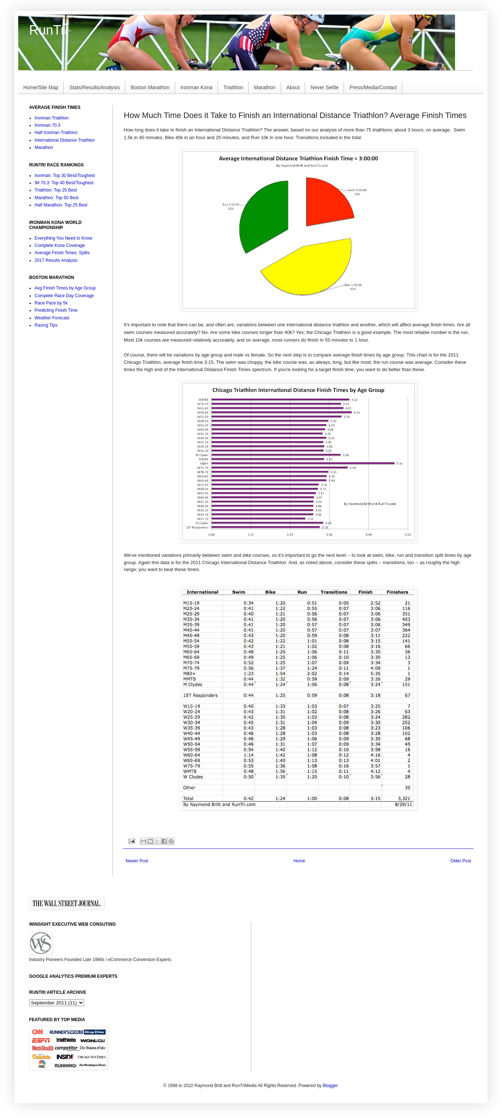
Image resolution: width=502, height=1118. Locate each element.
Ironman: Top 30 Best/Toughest (65, 175)
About (293, 87)
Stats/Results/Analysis (94, 87)
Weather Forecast (52, 317)
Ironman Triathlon (51, 118)
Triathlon (233, 87)
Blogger (330, 1085)
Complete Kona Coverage (60, 245)
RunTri (48, 30)
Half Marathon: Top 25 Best (61, 205)
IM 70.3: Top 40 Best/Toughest (64, 182)
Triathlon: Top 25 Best (56, 190)
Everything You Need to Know (63, 238)
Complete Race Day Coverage (64, 295)
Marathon (265, 87)
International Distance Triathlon (65, 140)
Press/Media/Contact (373, 87)
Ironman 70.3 (47, 125)
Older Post (460, 860)
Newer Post (137, 860)
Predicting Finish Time (56, 310)
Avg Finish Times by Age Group (65, 288)
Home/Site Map (40, 87)
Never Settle (325, 87)
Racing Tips (46, 325)
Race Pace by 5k (51, 303)
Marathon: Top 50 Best (57, 197)
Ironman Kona (197, 87)
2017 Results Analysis (56, 260)
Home (299, 860)
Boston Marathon (150, 87)
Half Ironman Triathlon (56, 132)
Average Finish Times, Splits (62, 252)
